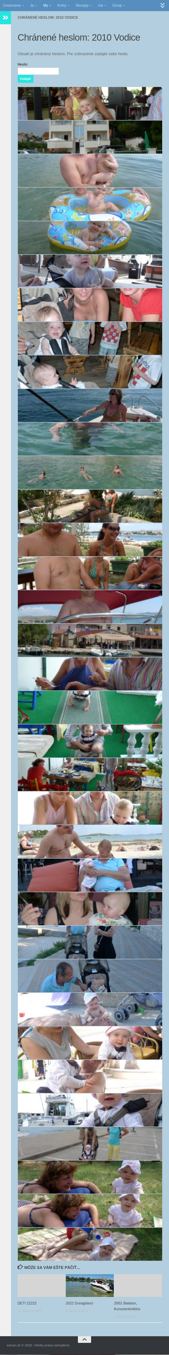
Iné (100, 5)
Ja (32, 5)
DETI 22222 (28, 1304)
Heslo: (39, 68)
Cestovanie (12, 5)
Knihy (61, 5)
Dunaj (117, 5)
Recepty (82, 5)
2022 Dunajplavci (80, 1304)
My (45, 5)
